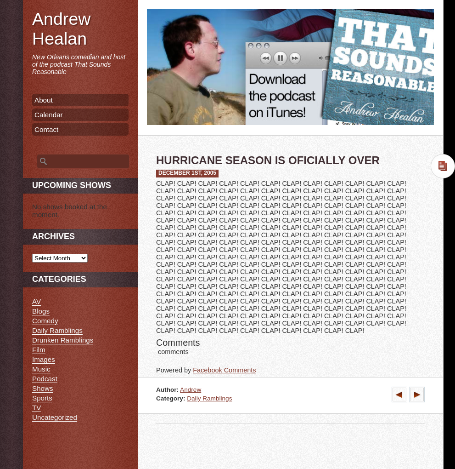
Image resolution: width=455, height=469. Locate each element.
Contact (46, 129)
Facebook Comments (224, 370)
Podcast (44, 379)
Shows (42, 388)
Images (43, 359)
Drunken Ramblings (62, 340)
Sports (42, 398)
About (43, 100)
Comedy (45, 321)
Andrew (190, 389)
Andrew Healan (61, 28)
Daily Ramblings (209, 398)
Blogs (41, 311)
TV (36, 408)
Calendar (48, 115)
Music (41, 369)
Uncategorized (54, 417)
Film (38, 350)
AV (36, 301)
